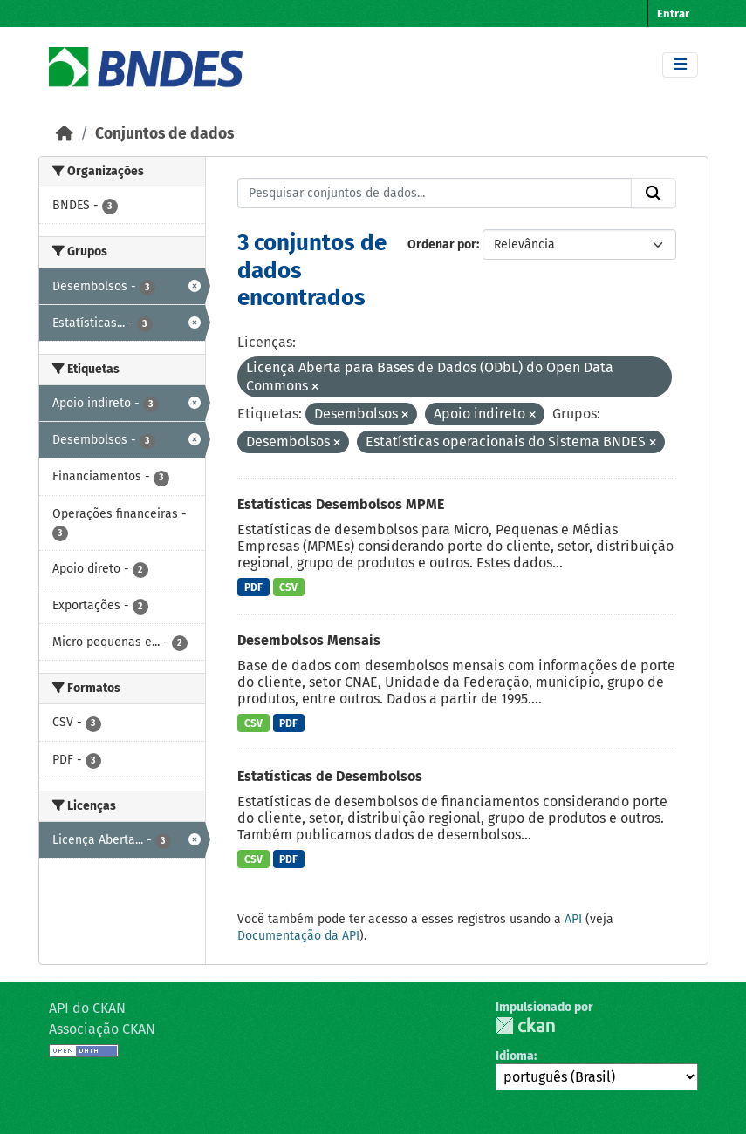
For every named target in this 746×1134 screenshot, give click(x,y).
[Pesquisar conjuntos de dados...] (434, 193)
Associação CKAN (102, 1029)
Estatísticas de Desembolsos (329, 776)
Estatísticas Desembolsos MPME (340, 504)
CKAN (525, 1025)
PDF (253, 587)
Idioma (515, 1056)
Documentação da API (298, 935)
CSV (288, 587)
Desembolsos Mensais (308, 640)
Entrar (673, 13)
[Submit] (653, 193)
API (573, 919)
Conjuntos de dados (164, 134)
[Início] (64, 134)
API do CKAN (87, 1008)
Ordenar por (441, 244)
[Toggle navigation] (680, 65)
